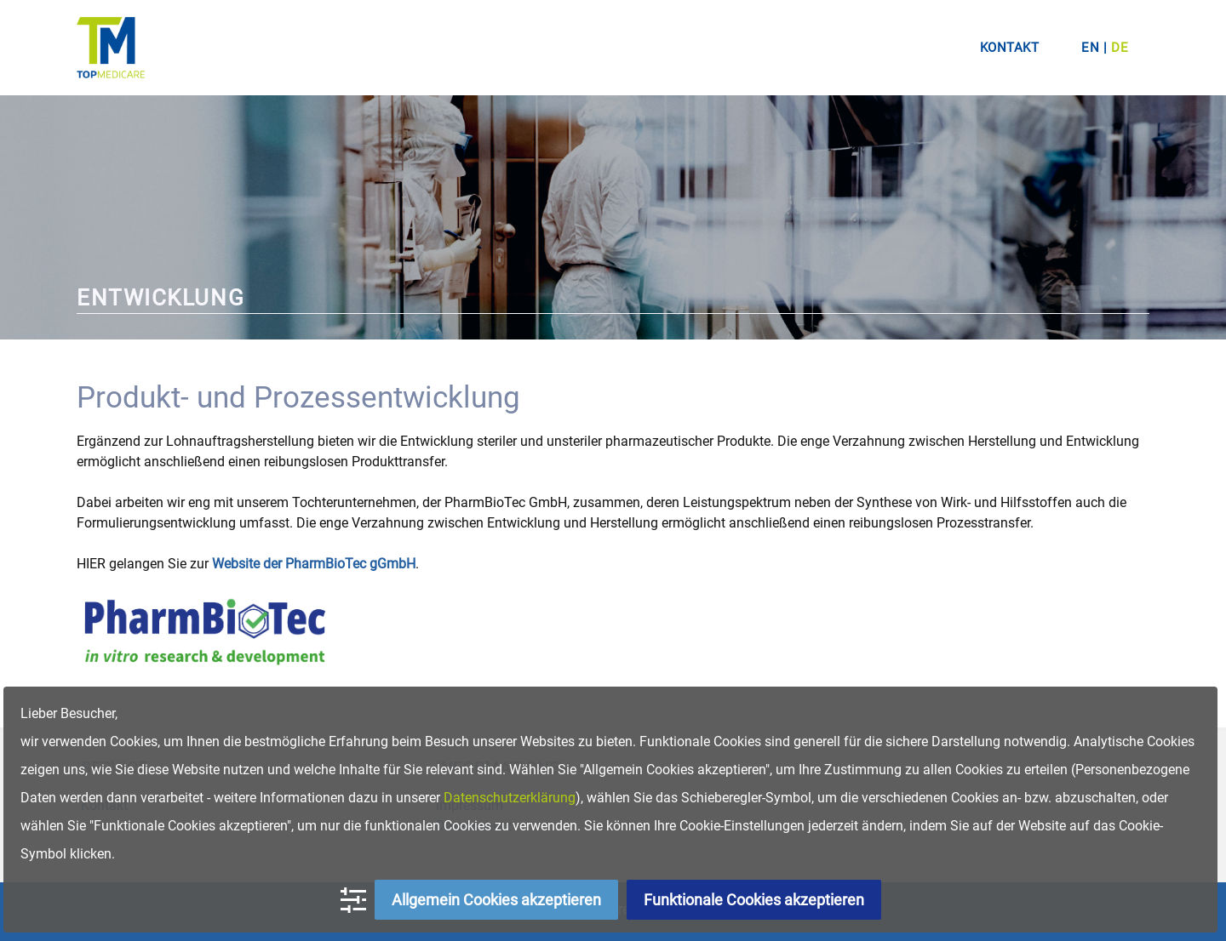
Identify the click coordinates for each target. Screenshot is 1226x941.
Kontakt (1010, 47)
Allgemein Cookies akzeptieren (496, 900)
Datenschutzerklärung (510, 798)
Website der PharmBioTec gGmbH (313, 564)
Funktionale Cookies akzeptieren (754, 900)
